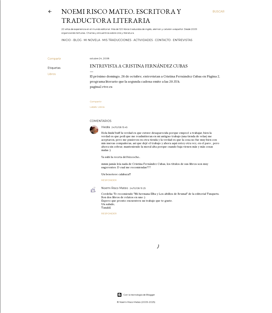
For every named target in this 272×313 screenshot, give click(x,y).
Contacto (163, 40)
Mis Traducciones (116, 40)
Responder (109, 180)
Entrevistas (182, 40)
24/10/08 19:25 (138, 188)
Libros (52, 74)
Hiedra (105, 127)
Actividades (143, 40)
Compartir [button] (54, 58)
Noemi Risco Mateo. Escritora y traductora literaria (121, 16)
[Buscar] (218, 11)
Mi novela (92, 40)
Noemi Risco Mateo (114, 188)
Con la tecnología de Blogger (136, 294)
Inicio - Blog (71, 40)
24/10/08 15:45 (119, 127)
